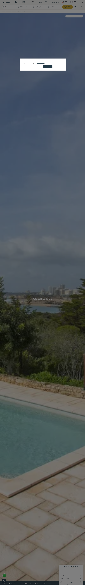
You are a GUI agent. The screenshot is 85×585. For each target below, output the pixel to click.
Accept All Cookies (47, 66)
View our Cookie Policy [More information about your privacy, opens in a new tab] (41, 63)
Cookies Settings (37, 66)
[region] (43, 65)
